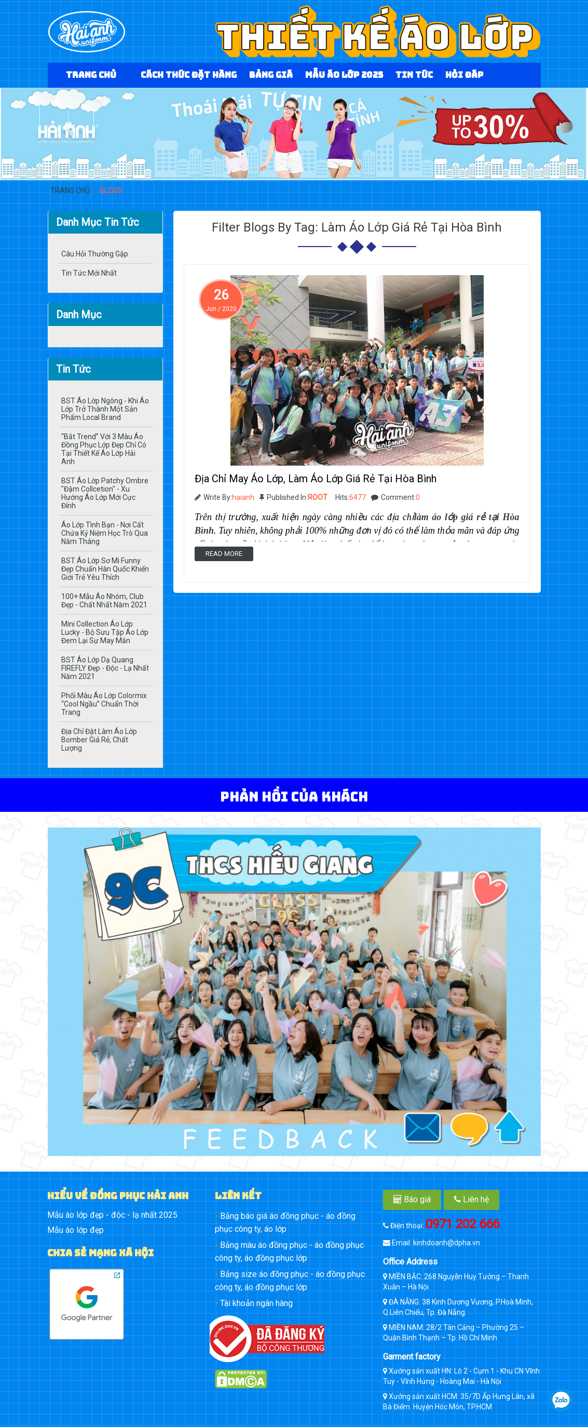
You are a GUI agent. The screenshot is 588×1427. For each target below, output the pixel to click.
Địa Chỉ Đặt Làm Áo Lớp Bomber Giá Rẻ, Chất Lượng (99, 739)
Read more (224, 554)
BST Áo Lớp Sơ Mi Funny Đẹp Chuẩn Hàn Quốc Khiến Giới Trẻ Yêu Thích (105, 568)
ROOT (317, 497)
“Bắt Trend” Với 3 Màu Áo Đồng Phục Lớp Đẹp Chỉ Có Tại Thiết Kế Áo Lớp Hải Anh (103, 449)
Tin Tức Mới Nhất (89, 273)
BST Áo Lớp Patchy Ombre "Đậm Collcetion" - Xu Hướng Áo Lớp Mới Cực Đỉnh (104, 493)
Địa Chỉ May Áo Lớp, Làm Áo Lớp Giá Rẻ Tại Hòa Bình (315, 478)
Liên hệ (471, 1199)
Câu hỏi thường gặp (94, 254)
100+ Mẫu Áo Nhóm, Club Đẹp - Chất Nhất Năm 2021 (104, 600)
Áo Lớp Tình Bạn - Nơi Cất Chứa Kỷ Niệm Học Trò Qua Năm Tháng (104, 533)
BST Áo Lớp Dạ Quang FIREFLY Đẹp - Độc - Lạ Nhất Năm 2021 (105, 668)
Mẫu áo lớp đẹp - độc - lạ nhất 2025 (112, 1215)
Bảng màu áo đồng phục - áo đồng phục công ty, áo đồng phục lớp (289, 1251)
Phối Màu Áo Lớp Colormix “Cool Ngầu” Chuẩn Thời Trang (104, 703)
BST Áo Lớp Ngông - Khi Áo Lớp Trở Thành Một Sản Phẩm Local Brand (105, 409)
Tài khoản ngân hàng (254, 1303)
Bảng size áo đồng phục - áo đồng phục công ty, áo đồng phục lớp (290, 1280)
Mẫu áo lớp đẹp (75, 1230)
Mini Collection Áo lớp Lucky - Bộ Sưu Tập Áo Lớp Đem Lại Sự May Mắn (104, 632)
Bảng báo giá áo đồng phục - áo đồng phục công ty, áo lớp (285, 1222)
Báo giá (412, 1199)
